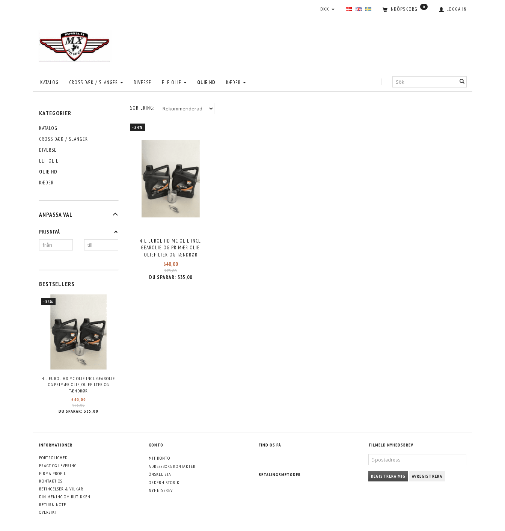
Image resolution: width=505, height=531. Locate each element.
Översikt (48, 512)
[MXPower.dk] (75, 44)
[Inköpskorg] (405, 10)
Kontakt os (50, 481)
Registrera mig (388, 476)
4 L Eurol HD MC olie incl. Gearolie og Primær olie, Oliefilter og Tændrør (78, 385)
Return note (52, 504)
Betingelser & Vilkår (61, 489)
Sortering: (142, 108)
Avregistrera (427, 476)
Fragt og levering (58, 465)
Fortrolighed (53, 457)
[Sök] (462, 82)
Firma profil (52, 473)
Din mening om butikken (64, 496)
